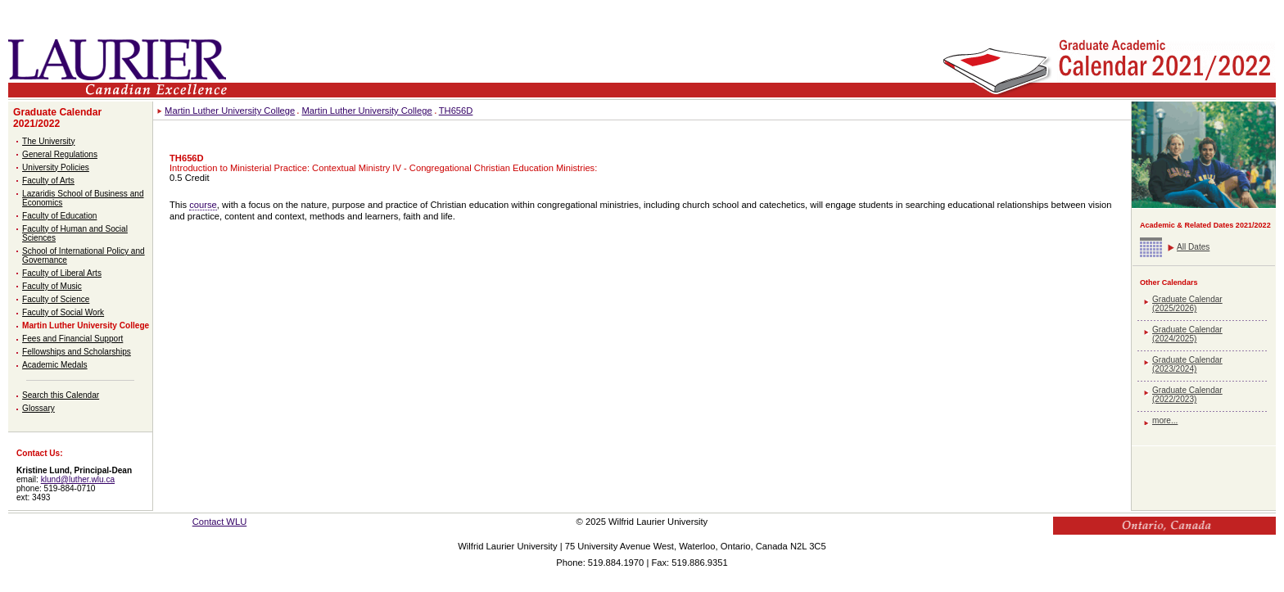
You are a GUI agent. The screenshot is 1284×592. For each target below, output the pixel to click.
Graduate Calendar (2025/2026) (1187, 304)
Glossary (38, 408)
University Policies (55, 167)
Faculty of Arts (48, 180)
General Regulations (59, 154)
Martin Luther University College (85, 325)
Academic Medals (55, 364)
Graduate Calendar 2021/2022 (57, 117)
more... (1165, 420)
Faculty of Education (59, 215)
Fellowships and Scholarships (76, 351)
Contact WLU (219, 521)
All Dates (1193, 246)
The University (48, 141)
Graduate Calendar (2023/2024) (1187, 364)
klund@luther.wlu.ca (78, 479)
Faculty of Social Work (63, 312)
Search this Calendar (60, 395)
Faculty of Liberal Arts (62, 273)
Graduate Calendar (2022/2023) (1187, 395)
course (203, 205)
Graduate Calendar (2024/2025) (1187, 334)
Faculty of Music (52, 286)
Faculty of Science (55, 299)
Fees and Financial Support (72, 338)
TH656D (456, 110)
